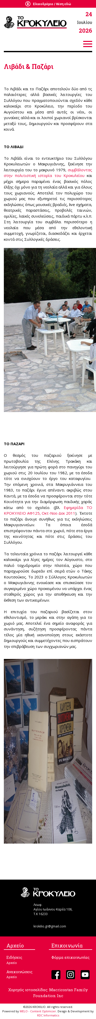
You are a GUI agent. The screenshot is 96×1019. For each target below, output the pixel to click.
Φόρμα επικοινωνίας (70, 957)
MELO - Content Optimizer (38, 1011)
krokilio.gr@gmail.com (50, 926)
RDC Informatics (48, 1015)
